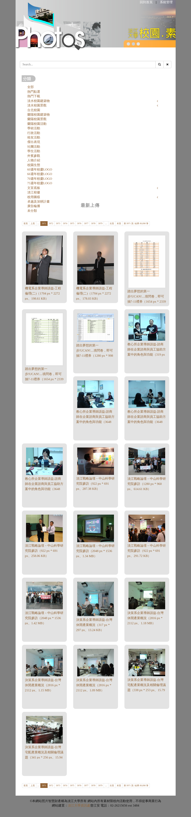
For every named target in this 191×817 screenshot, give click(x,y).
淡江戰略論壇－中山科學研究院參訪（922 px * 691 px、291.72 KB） (146, 551)
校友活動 (33, 137)
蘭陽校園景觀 (37, 119)
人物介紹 (33, 160)
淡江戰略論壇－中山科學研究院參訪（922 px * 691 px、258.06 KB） (44, 551)
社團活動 (33, 146)
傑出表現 (33, 142)
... (38, 223)
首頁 (25, 223)
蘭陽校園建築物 (38, 114)
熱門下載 (33, 96)
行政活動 (33, 133)
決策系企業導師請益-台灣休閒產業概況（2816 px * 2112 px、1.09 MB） (94, 685)
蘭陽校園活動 (37, 123)
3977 (86, 223)
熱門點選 (33, 91)
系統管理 (166, 2)
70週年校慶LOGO (39, 178)
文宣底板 (33, 188)
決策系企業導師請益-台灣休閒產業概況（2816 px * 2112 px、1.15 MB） (43, 685)
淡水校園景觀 (37, 105)
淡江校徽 (33, 192)
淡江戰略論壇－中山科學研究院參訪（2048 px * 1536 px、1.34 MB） (95, 551)
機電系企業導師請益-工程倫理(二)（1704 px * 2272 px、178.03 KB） (94, 293)
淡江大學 (74, 805)
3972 (51, 223)
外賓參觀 (33, 156)
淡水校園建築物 (38, 101)
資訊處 (85, 805)
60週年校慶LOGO (39, 169)
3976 (79, 223)
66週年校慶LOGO (39, 174)
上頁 (33, 223)
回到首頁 (146, 2)
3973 (58, 223)
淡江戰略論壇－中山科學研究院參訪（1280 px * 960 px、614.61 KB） (146, 484)
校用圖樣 (33, 197)
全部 (30, 87)
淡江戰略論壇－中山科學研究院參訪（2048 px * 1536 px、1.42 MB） (44, 618)
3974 (65, 223)
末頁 (119, 223)
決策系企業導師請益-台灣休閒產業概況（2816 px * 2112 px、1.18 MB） (145, 618)
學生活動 (33, 151)
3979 (100, 223)
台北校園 (33, 110)
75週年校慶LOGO (39, 183)
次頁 (112, 223)
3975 (72, 223)
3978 (93, 223)
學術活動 (33, 128)
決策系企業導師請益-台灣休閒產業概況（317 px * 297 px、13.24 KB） (94, 625)
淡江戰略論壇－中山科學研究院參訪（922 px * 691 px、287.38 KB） (95, 483)
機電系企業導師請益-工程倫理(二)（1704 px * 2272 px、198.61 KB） (43, 293)
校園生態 (33, 165)
